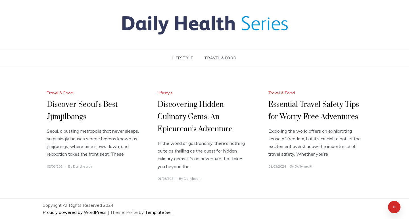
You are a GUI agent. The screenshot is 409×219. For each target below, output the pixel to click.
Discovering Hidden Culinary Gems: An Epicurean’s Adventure (195, 117)
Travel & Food (220, 58)
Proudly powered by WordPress (75, 212)
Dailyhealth (82, 166)
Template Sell (158, 212)
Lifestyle (182, 58)
